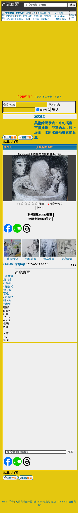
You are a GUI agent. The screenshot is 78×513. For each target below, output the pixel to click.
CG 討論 (59, 13)
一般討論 (34, 19)
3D (64, 19)
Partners (62, 501)
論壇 (28, 13)
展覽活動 (38, 16)
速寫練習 (39, 116)
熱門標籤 (10, 16)
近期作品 (19, 19)
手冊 (11, 501)
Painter (57, 19)
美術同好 (45, 19)
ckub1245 (8, 264)
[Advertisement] (34, 57)
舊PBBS (38, 501)
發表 (33, 13)
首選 (18, 16)
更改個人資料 (44, 96)
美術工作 (42, 13)
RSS (4, 501)
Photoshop (59, 16)
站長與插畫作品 (24, 501)
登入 (59, 96)
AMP (73, 17)
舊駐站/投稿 (49, 501)
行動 (72, 14)
